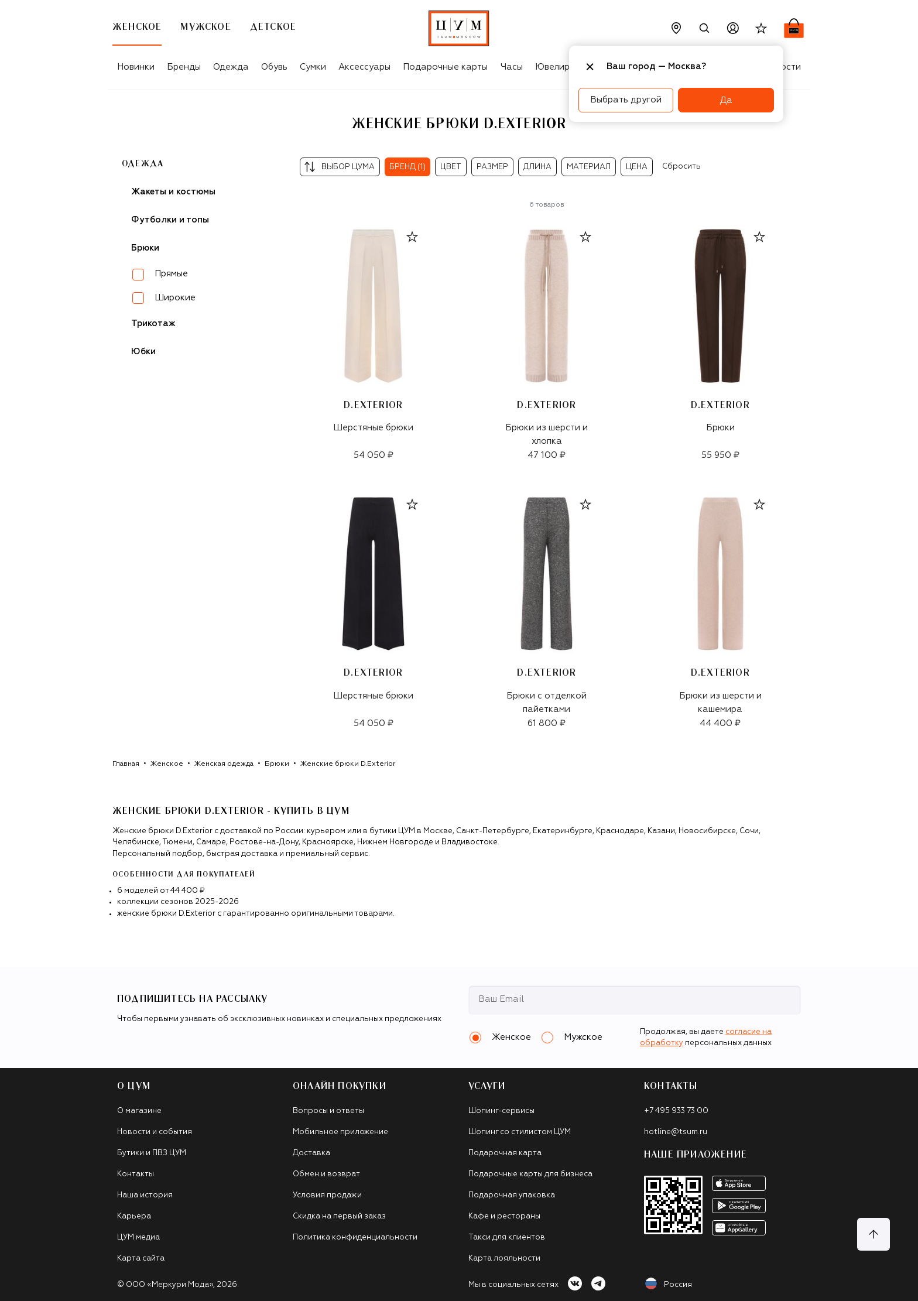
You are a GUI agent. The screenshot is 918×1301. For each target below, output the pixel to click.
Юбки (143, 351)
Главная (125, 764)
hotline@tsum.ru (675, 1132)
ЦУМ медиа (138, 1237)
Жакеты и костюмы (173, 191)
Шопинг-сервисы (501, 1111)
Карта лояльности (504, 1258)
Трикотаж (153, 323)
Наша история (145, 1195)
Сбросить (681, 166)
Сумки (313, 67)
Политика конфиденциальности (355, 1237)
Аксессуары (364, 67)
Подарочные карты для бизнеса (530, 1174)
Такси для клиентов (506, 1237)
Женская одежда (224, 764)
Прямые (171, 273)
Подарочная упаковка (511, 1195)
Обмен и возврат (326, 1174)
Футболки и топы (170, 219)
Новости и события (154, 1132)
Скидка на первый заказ (339, 1216)
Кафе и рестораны (504, 1216)
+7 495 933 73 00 (676, 1111)
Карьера (134, 1216)
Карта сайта (141, 1258)
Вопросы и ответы (328, 1111)
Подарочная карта (505, 1153)
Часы (512, 67)
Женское (166, 764)
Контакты (135, 1174)
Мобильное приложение (340, 1132)
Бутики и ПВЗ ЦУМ (151, 1153)
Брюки (277, 764)
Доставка (311, 1153)
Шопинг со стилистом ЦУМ (519, 1132)
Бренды (184, 67)
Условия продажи (327, 1195)
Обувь (274, 67)
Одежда (231, 67)
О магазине (139, 1111)
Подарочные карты (445, 67)
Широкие (175, 297)
